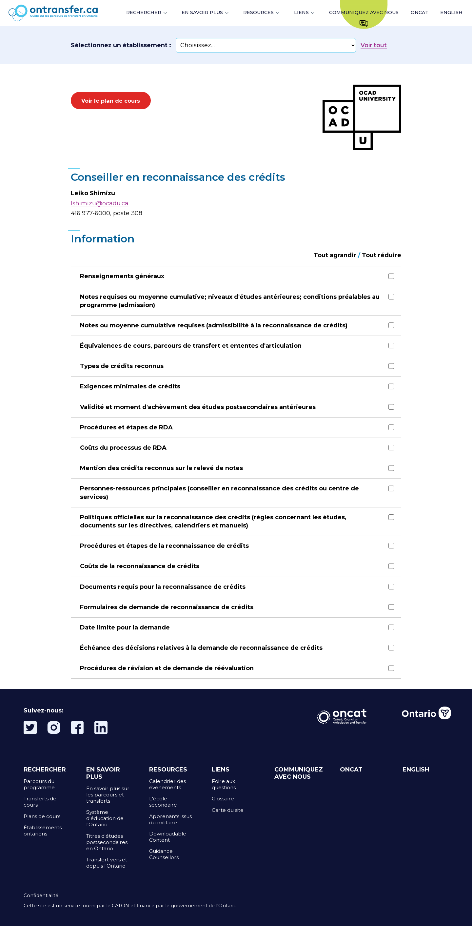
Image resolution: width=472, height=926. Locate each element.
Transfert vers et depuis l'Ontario (106, 862)
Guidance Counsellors (164, 854)
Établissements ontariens (43, 830)
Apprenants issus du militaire (170, 819)
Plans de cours (42, 816)
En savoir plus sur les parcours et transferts (107, 794)
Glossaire (223, 798)
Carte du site (228, 810)
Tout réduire (381, 255)
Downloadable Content (167, 837)
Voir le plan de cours (110, 100)
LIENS (301, 12)
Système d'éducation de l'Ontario (105, 818)
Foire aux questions (224, 784)
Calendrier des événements (167, 784)
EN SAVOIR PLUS (202, 12)
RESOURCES (258, 12)
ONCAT (419, 12)
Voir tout (374, 45)
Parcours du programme (39, 784)
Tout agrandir (335, 255)
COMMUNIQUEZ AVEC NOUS (298, 773)
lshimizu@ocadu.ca (99, 203)
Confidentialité (41, 895)
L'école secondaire (163, 801)
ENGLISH (451, 12)
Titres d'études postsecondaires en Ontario (107, 842)
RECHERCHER (143, 12)
